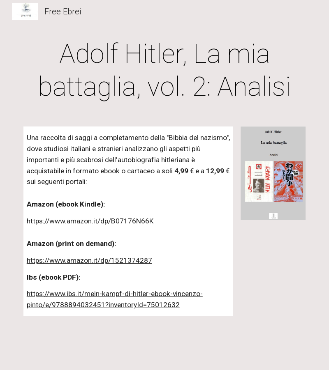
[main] (164, 70)
